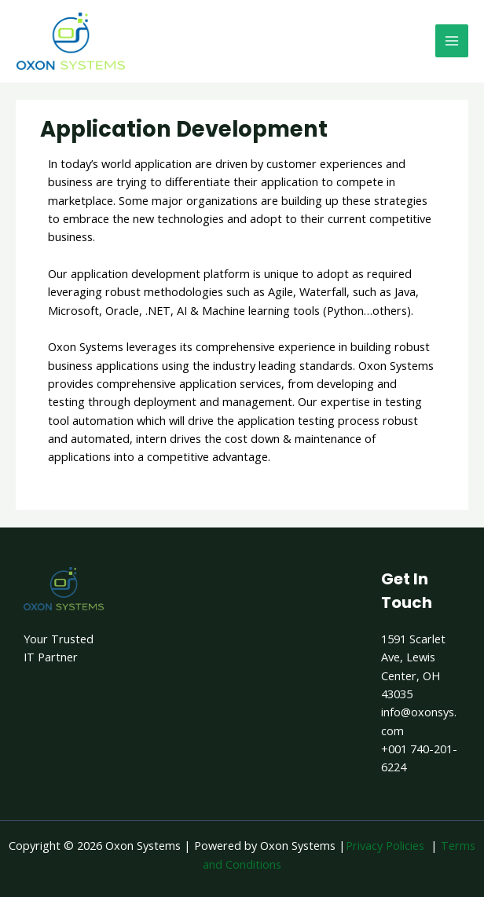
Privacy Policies (385, 845)
